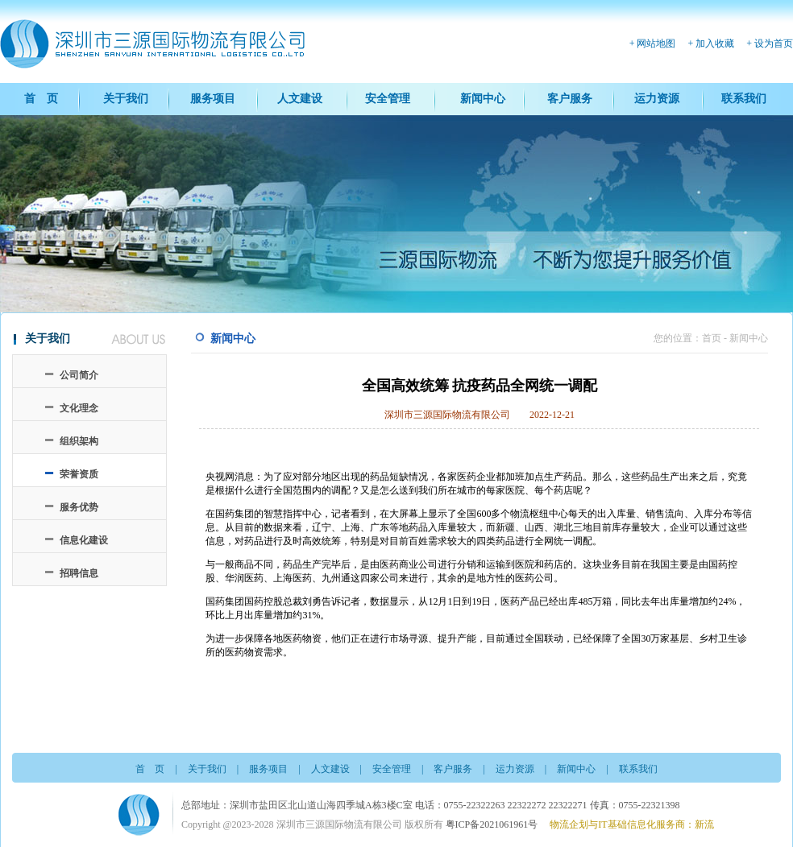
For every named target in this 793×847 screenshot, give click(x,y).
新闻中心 (482, 99)
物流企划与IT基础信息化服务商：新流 (631, 824)
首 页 (41, 99)
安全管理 (387, 99)
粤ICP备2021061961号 (492, 824)
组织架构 (79, 441)
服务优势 (79, 507)
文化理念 (79, 408)
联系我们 (743, 99)
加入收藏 (714, 43)
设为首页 (773, 43)
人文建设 (299, 99)
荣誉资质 (79, 474)
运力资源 (656, 99)
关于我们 (125, 99)
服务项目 (212, 99)
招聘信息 (79, 573)
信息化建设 (84, 540)
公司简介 (79, 375)
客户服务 (569, 99)
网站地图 (656, 43)
